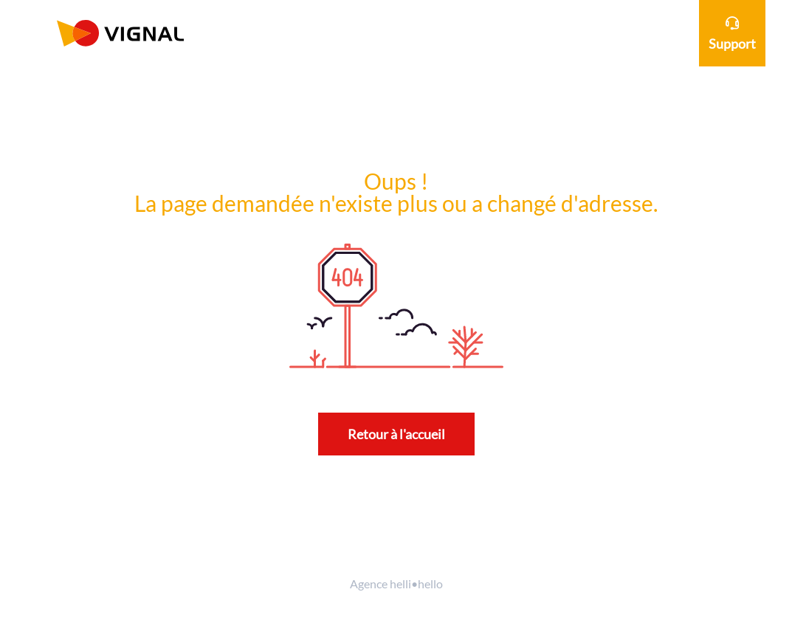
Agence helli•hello (396, 583)
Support (732, 34)
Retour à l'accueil (396, 434)
